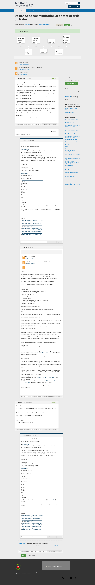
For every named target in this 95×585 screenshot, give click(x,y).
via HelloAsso (59, 566)
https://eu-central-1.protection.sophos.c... (39, 352)
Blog (34, 10)
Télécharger (32, 258)
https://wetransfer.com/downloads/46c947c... (32, 180)
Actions (59, 25)
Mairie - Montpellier (69, 165)
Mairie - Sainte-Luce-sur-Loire (71, 139)
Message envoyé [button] (21, 78)
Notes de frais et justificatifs (71, 172)
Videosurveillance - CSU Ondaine (72, 154)
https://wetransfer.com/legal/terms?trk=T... (32, 233)
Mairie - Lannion (68, 173)
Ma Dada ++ (68, 96)
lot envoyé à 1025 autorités (44, 24)
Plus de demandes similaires (70, 176)
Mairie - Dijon (67, 128)
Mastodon (72, 579)
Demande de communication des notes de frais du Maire (72, 120)
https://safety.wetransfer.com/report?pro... (32, 234)
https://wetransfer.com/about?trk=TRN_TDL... (32, 229)
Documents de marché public (71, 168)
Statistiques (44, 10)
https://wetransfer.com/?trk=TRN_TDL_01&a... (32, 220)
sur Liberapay (53, 566)
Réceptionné (54, 78)
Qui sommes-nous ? (18, 572)
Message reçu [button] (26, 140)
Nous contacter (27, 572)
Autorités (29, 10)
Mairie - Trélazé (68, 151)
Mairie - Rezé (27, 24)
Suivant (72, 112)
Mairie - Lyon (67, 169)
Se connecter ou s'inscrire (56, 3)
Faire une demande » (74, 6)
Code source (77, 579)
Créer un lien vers (47, 124)
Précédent (67, 112)
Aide (38, 10)
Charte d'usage (34, 572)
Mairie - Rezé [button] (26, 247)
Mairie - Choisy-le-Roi (69, 122)
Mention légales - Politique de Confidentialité (23, 573)
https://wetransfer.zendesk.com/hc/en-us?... (32, 231)
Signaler (54, 124)
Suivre (66, 25)
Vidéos (67, 579)
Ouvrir (21, 64)
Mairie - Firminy (68, 156)
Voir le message (26, 64)
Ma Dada (25, 4)
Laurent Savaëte (23, 543)
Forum (50, 10)
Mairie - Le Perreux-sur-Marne (71, 133)
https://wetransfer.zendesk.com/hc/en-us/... (32, 228)
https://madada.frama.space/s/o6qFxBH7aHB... (49, 545)
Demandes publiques (20, 10)
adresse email (25, 149)
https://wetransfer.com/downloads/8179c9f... (32, 475)
